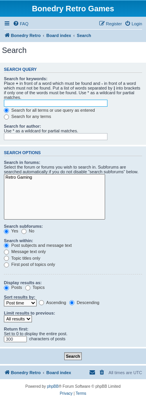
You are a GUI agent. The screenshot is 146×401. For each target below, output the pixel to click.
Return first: (16, 329)
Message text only (25, 251)
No (27, 231)
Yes (11, 231)
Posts (13, 287)
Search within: (18, 240)
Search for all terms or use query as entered (49, 110)
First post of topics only (29, 264)
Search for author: (22, 126)
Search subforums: (23, 226)
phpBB (53, 386)
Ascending (52, 302)
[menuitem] (20, 23)
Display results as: (23, 282)
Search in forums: (22, 162)
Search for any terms (27, 116)
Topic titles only (22, 258)
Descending (84, 302)
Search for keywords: (25, 78)
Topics (35, 287)
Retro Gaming (54, 177)
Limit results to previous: (29, 313)
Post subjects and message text (38, 245)
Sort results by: (19, 297)
